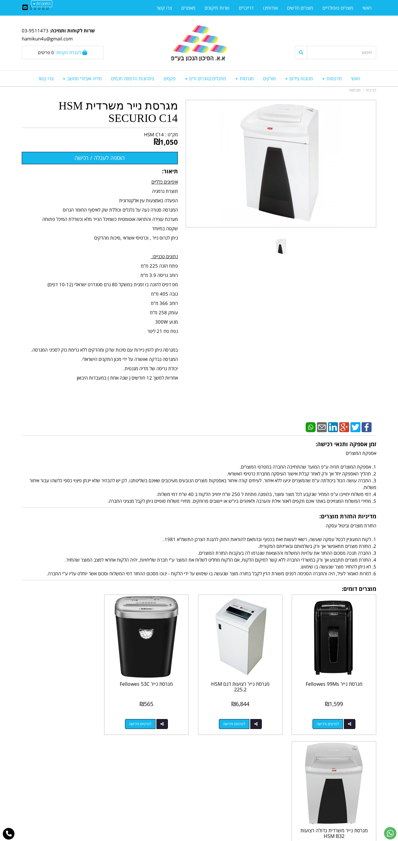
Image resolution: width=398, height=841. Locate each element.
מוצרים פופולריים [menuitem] (337, 8)
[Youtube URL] (31, 8)
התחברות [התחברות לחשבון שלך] (41, 3)
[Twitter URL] (43, 8)
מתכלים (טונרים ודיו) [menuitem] (205, 78)
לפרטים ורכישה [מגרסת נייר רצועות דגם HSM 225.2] (238, 721)
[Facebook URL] (47, 8)
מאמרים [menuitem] (188, 8)
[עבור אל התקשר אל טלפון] (9, 834)
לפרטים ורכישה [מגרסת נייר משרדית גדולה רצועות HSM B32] (56, 721)
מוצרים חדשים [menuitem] (300, 8)
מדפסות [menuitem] (332, 78)
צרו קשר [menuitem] (45, 78)
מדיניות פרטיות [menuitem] (362, 796)
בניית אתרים (174, 836)
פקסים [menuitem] (170, 78)
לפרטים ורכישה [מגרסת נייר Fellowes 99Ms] (329, 721)
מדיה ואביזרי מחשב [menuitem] (82, 78)
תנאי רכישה (274, 790)
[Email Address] (25, 8)
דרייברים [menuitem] (246, 8)
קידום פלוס (190, 836)
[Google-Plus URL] (35, 8)
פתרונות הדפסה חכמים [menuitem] (132, 78)
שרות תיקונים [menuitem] (217, 8)
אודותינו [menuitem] (270, 8)
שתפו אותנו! (182, 776)
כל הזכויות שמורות (359, 813)
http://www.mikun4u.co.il (166, 763)
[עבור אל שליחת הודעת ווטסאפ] (390, 833)
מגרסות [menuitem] (244, 78)
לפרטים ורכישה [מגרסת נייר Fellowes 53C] (147, 721)
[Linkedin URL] (39, 8)
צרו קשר (186, 770)
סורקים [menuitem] (269, 78)
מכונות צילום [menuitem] (299, 78)
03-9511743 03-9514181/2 (243, 783)
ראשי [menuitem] (355, 78)
